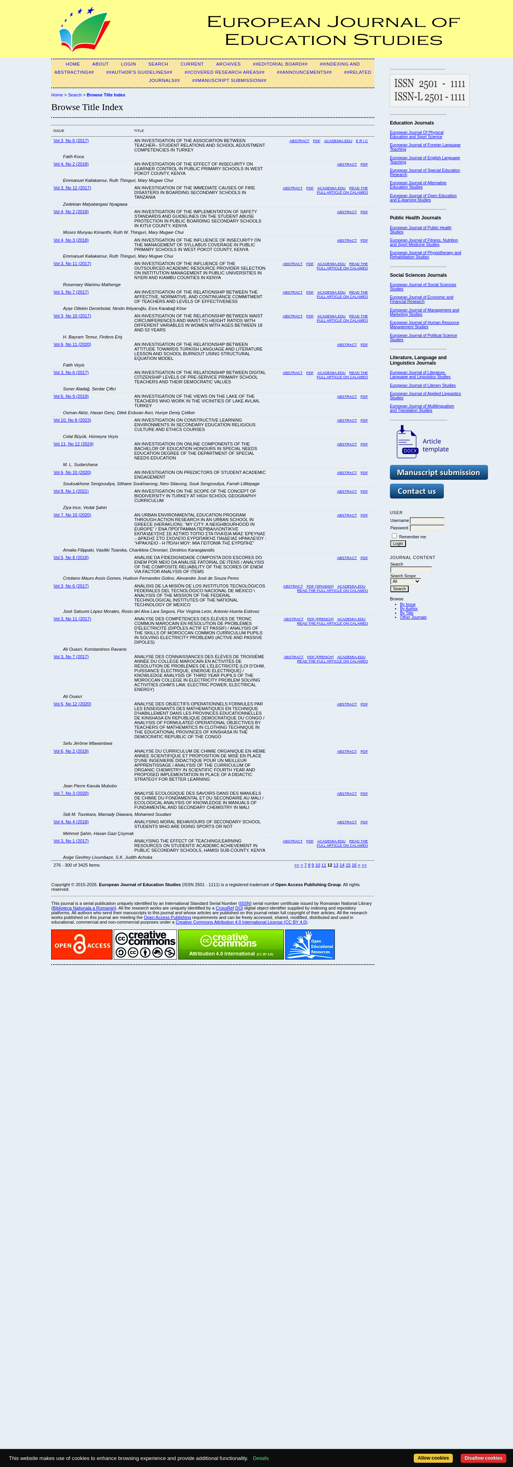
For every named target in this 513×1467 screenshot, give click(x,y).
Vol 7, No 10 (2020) (72, 515)
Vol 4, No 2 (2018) (71, 164)
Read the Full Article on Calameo (342, 843)
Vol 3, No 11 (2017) (72, 263)
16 (354, 865)
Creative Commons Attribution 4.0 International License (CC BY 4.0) (241, 922)
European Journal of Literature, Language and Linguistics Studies (420, 374)
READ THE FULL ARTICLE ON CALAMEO (342, 190)
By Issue (408, 604)
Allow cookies (433, 1458)
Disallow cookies (483, 1458)
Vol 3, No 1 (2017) (71, 841)
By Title (406, 613)
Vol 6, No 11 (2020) (72, 344)
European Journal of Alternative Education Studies (418, 185)
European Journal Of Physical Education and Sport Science (416, 134)
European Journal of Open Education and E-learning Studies (423, 198)
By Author (409, 609)
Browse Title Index (106, 95)
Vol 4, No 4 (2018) (71, 821)
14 (342, 865)
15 (348, 865)
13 (336, 865)
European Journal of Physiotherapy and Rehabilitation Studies (425, 255)
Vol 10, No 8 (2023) (72, 420)
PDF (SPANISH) (320, 586)
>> (364, 865)
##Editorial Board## (280, 64)
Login (128, 64)
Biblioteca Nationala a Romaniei (84, 908)
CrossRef (225, 908)
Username (399, 520)
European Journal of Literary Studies (423, 385)
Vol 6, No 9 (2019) (71, 396)
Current (192, 64)
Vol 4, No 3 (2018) (71, 240)
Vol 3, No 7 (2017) (71, 292)
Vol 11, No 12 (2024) (74, 444)
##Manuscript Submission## (229, 80)
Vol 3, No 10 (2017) (72, 315)
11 (323, 865)
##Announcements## (304, 72)
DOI (239, 908)
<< (296, 865)
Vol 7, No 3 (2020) (71, 793)
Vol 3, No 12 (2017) (72, 187)
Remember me (412, 537)
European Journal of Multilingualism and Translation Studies (422, 408)
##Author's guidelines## (139, 72)
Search (158, 64)
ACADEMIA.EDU (331, 188)
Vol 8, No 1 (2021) (71, 491)
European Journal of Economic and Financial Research (421, 299)
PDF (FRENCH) (320, 619)
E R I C (362, 141)
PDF (316, 141)
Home (73, 64)
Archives (228, 64)
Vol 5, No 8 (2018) (71, 557)
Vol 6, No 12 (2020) (72, 703)
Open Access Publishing (167, 917)
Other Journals (413, 617)
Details (261, 1458)
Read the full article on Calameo (342, 294)
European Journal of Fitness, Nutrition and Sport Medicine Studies (424, 242)
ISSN (245, 903)
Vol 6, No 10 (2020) (72, 472)
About (100, 64)
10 (317, 865)
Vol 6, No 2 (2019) (71, 751)
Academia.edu (338, 141)
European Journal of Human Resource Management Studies (424, 324)
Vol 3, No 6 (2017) (71, 140)
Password (399, 528)
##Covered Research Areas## (225, 72)
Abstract (299, 141)
